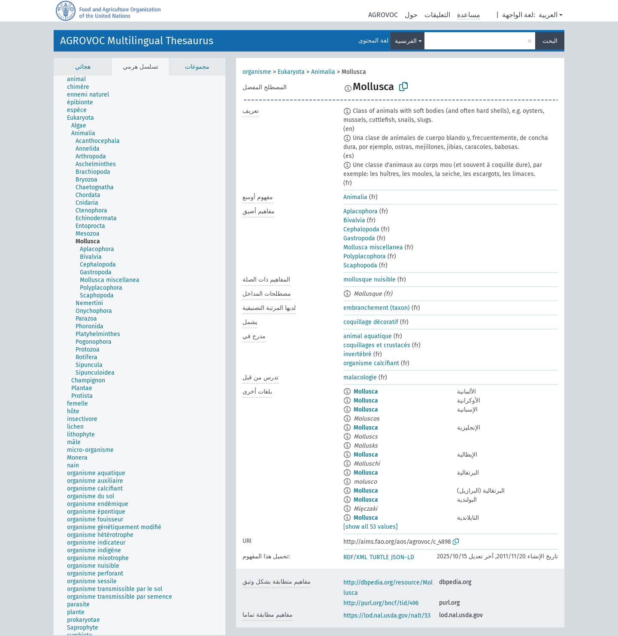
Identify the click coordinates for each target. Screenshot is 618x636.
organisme (256, 72)
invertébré (357, 354)
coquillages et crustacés (376, 345)
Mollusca (366, 391)
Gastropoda (359, 238)
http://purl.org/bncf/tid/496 (380, 603)
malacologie (360, 377)
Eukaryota (291, 72)
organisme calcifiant (371, 363)
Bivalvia (354, 220)
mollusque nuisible (369, 279)
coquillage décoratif (370, 322)
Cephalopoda (361, 229)
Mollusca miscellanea (373, 247)
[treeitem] (80, 79)
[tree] (139, 355)
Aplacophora (360, 211)
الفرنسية (406, 41)
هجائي (83, 66)
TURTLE (379, 557)
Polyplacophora (364, 256)
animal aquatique (367, 336)
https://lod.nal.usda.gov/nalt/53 (386, 615)
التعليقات (437, 15)
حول (411, 15)
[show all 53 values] (370, 526)
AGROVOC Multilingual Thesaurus (136, 41)
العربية (548, 15)
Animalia (323, 72)
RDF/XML (355, 557)
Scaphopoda (360, 265)
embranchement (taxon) (376, 308)
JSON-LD (402, 557)
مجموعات (197, 66)
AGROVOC (383, 15)
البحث (549, 41)
